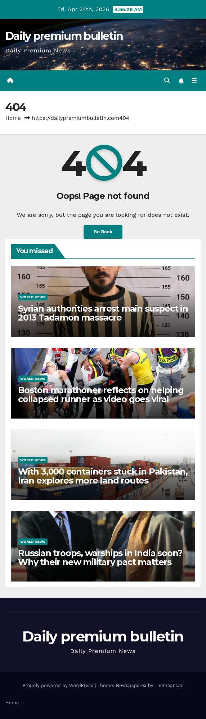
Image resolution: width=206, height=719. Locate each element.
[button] (167, 80)
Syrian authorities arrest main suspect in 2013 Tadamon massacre (103, 313)
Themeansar (168, 685)
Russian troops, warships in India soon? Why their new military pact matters (100, 557)
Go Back (103, 231)
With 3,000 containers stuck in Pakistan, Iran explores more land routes (103, 476)
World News (32, 297)
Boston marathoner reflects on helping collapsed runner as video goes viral (101, 394)
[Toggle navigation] (194, 81)
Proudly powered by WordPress (58, 685)
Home (13, 118)
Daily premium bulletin (64, 36)
